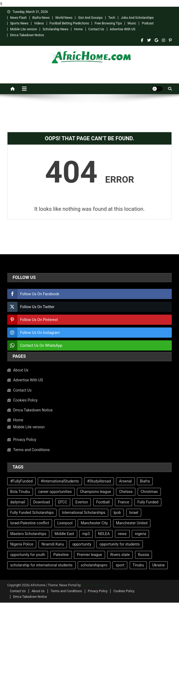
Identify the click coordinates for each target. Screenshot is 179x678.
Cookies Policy (25, 400)
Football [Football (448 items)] (103, 502)
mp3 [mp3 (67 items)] (86, 534)
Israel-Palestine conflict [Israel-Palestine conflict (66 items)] (29, 523)
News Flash (18, 18)
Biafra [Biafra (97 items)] (145, 481)
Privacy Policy (24, 439)
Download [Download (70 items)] (41, 502)
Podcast (148, 23)
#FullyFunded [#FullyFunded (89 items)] (21, 481)
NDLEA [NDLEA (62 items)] (104, 534)
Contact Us (96, 29)
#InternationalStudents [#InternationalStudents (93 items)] (60, 481)
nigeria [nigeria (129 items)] (140, 534)
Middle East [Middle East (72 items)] (64, 534)
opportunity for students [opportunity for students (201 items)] (119, 544)
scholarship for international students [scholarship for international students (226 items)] (41, 565)
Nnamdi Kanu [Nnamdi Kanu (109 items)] (53, 544)
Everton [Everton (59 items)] (81, 502)
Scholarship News (55, 29)
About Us (20, 370)
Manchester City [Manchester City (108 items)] (94, 523)
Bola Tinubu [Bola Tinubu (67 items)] (20, 491)
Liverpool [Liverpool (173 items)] (65, 523)
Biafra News (41, 18)
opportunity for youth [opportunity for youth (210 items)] (27, 554)
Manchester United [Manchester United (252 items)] (132, 523)
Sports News (19, 23)
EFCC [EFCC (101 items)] (62, 502)
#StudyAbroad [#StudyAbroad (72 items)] (99, 481)
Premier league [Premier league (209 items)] (89, 554)
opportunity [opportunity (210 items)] (81, 544)
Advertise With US (122, 29)
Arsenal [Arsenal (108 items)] (125, 481)
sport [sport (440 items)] (119, 565)
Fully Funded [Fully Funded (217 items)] (147, 502)
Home (78, 29)
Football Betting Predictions (69, 23)
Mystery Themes (93, 585)
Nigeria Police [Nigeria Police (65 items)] (21, 544)
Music (132, 23)
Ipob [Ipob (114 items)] (117, 512)
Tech (111, 18)
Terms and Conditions (31, 450)
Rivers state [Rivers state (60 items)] (120, 554)
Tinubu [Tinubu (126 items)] (138, 565)
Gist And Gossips (90, 18)
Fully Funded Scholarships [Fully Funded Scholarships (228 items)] (32, 512)
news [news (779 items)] (122, 534)
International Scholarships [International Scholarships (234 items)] (83, 512)
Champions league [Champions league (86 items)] (95, 491)
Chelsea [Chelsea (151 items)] (125, 491)
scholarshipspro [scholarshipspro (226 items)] (94, 565)
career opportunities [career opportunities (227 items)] (55, 491)
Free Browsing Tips (108, 23)
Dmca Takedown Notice (27, 35)
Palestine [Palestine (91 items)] (61, 554)
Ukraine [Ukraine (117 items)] (158, 565)
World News (63, 18)
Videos (39, 23)
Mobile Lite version (23, 29)
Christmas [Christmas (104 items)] (149, 491)
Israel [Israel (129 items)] (133, 512)
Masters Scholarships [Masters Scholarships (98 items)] (28, 534)
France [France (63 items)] (123, 502)
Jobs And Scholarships (137, 18)
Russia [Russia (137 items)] (143, 554)
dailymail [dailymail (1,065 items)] (17, 502)
